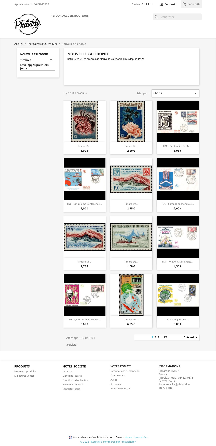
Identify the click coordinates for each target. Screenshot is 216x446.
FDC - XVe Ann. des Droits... (177, 261)
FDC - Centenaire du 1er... (177, 146)
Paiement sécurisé (72, 384)
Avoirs (114, 379)
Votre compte (121, 366)
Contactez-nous (71, 388)
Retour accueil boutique (70, 16)
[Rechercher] (177, 16)
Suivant (191, 337)
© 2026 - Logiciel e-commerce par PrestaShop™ (108, 441)
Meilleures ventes (24, 375)
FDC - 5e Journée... (177, 319)
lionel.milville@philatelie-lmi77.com (174, 386)
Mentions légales (72, 375)
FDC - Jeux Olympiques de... (84, 319)
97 (165, 337)
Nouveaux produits (25, 371)
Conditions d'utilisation (75, 380)
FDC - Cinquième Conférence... (84, 203)
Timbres (25, 60)
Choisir (175, 93)
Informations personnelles (126, 371)
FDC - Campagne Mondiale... (177, 203)
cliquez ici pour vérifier (136, 437)
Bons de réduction (121, 388)
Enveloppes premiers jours (34, 66)
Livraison (67, 371)
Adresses (116, 384)
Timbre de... (84, 146)
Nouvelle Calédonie (34, 54)
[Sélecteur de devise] (147, 5)
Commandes (118, 375)
